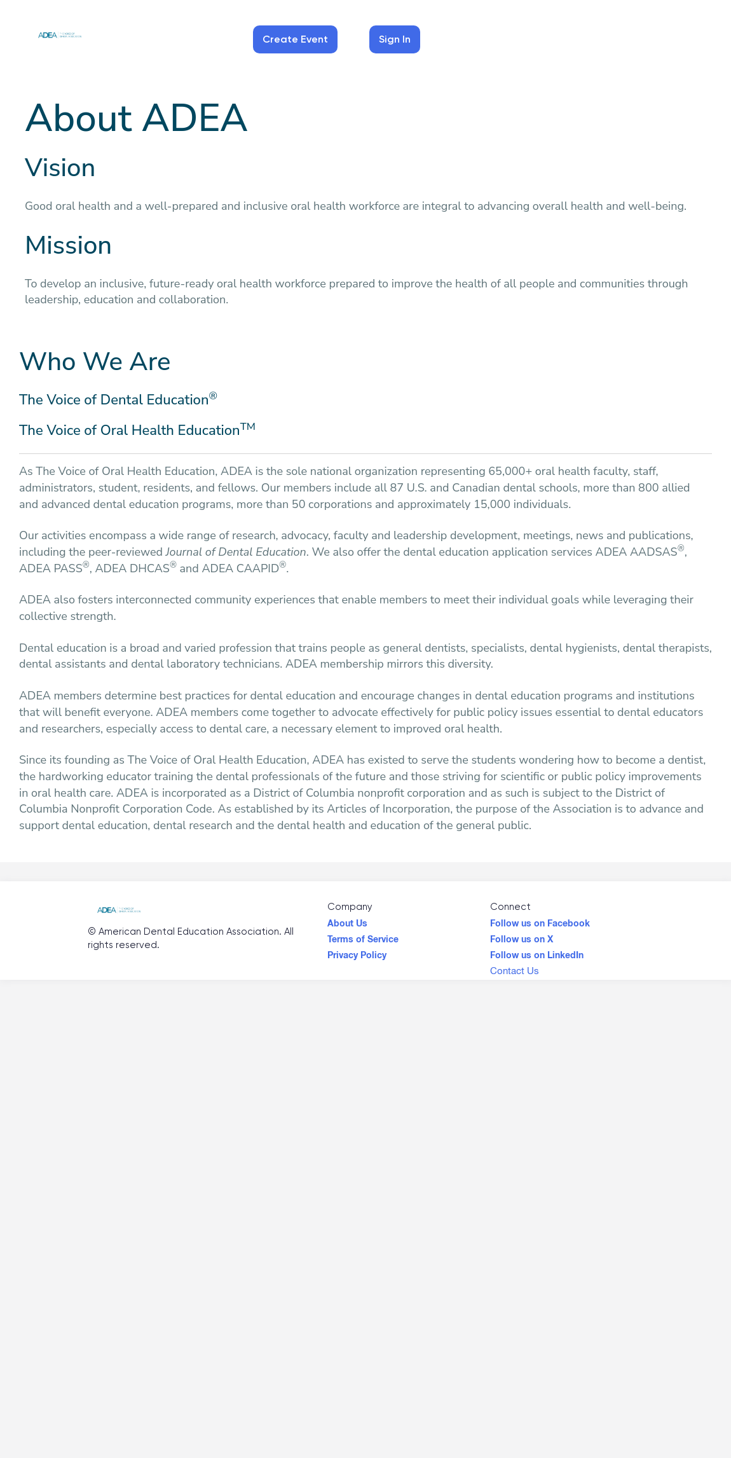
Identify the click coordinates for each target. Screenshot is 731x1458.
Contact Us (514, 970)
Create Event (295, 39)
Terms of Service (363, 936)
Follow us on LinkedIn (537, 951)
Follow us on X (521, 936)
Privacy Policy (356, 951)
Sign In (395, 39)
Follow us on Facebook (540, 920)
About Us (347, 920)
